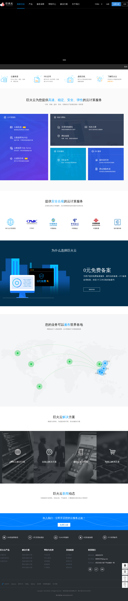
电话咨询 (124, 574)
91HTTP (7, 584)
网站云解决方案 (27, 564)
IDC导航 (55, 584)
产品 (31, 4)
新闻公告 (69, 561)
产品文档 (47, 555)
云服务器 (3, 555)
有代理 (39, 584)
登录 (124, 4)
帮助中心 (52, 4)
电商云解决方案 (27, 558)
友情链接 (69, 564)
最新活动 (21, 4)
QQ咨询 (125, 567)
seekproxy (13, 584)
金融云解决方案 (27, 561)
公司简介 (69, 555)
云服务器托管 (4, 558)
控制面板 (47, 561)
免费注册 (116, 4)
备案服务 (47, 564)
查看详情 (92, 289)
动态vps (33, 584)
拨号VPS (20, 584)
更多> (126, 67)
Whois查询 (47, 558)
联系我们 (69, 558)
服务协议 (69, 567)
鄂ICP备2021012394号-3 (84, 591)
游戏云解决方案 (27, 555)
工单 (125, 586)
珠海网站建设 (47, 584)
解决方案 (64, 4)
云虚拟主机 (3, 561)
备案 (107, 4)
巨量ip (27, 584)
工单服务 (47, 567)
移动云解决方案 (27, 567)
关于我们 (76, 4)
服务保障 (40, 4)
